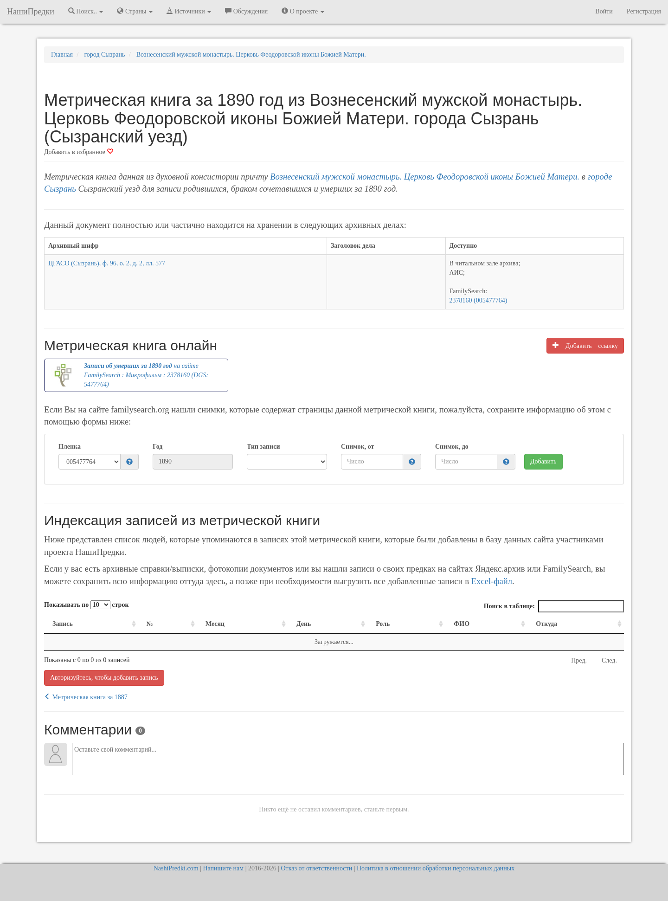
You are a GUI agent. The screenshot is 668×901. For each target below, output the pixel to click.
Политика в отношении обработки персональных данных (435, 868)
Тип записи (263, 446)
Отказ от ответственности (316, 868)
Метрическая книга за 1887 (86, 697)
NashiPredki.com (176, 868)
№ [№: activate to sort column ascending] (150, 623)
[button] (129, 462)
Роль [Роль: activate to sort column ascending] (383, 623)
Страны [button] (135, 11)
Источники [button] (189, 11)
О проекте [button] (303, 11)
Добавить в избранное (78, 151)
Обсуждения (246, 11)
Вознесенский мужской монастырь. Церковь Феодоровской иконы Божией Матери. (424, 176)
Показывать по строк (86, 604)
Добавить (543, 461)
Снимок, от (357, 446)
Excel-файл (491, 581)
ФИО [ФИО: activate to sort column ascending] (461, 623)
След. (609, 660)
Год (157, 446)
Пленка (69, 446)
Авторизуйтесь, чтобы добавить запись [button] (104, 677)
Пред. (579, 660)
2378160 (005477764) (478, 300)
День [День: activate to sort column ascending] (303, 623)
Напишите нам (223, 868)
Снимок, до (452, 446)
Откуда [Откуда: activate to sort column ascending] (546, 623)
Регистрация (644, 11)
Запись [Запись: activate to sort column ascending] (62, 623)
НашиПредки (30, 11)
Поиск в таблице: (554, 606)
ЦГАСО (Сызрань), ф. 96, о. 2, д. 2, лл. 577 (106, 263)
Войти (603, 11)
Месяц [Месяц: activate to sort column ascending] (215, 623)
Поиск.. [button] (85, 11)
